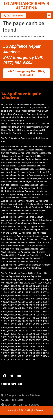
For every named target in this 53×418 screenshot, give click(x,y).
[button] (49, 15)
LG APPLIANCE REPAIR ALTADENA (26, 6)
